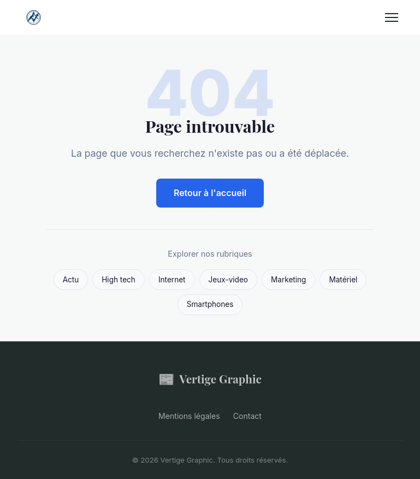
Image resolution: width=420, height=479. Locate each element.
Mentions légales (189, 416)
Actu (71, 279)
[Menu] (392, 17)
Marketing (288, 279)
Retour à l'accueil (210, 192)
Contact (247, 416)
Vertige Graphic (210, 379)
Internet (172, 279)
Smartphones (210, 304)
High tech (118, 279)
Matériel (343, 279)
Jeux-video (228, 279)
